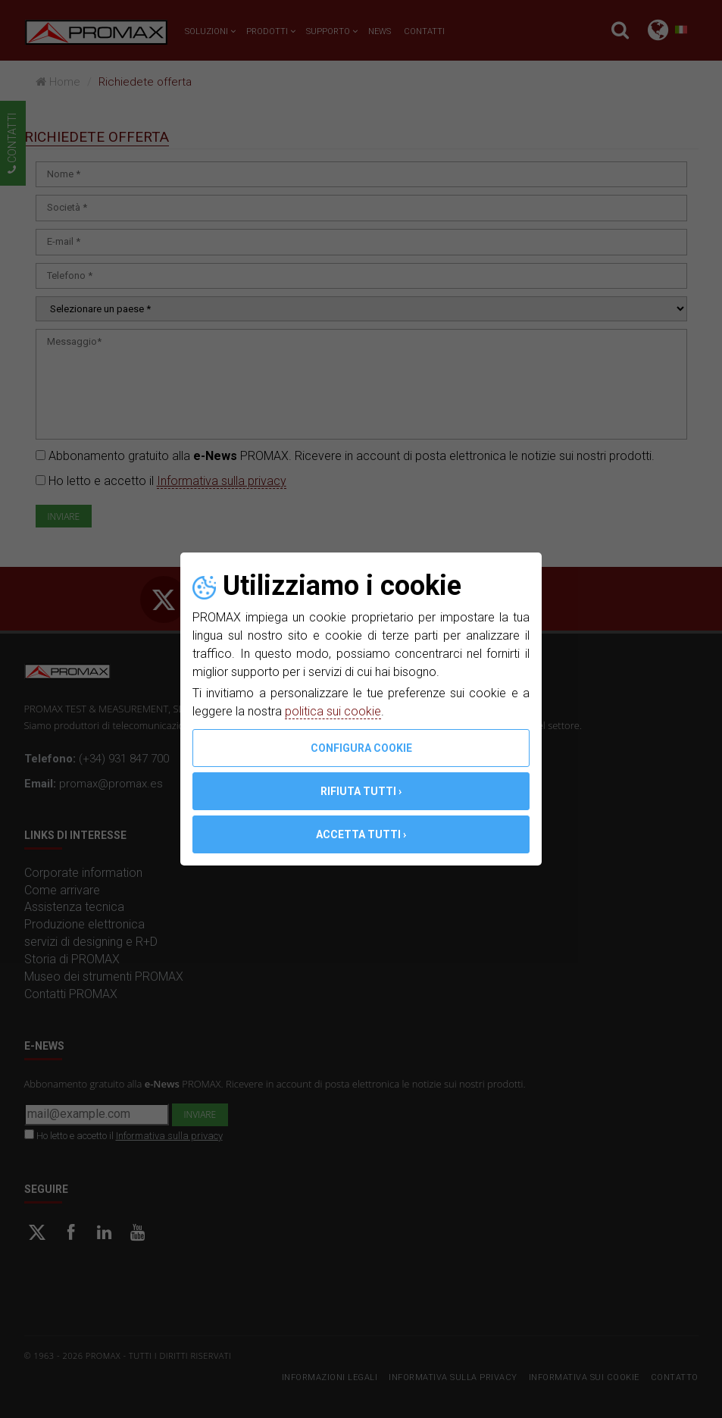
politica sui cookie (333, 711)
